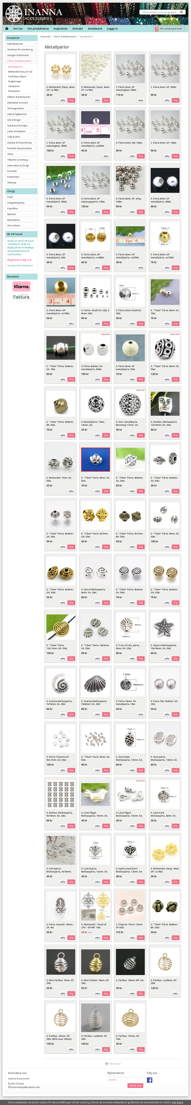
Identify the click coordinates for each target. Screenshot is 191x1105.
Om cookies (13, 225)
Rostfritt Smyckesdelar (22, 148)
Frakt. (10, 197)
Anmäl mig (135, 1085)
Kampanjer (13, 176)
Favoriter (12, 171)
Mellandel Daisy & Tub (20, 71)
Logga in (112, 28)
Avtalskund (95, 28)
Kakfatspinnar (22, 43)
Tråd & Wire (22, 136)
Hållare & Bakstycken (18, 96)
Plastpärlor (14, 91)
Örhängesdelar (22, 108)
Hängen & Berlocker (22, 55)
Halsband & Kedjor (22, 125)
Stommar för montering (22, 49)
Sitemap (11, 182)
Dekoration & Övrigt (18, 165)
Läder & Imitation (22, 131)
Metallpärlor (15, 66)
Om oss (18, 28)
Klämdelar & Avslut (22, 102)
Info (63, 100)
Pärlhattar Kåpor (17, 76)
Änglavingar (14, 81)
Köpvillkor (12, 208)
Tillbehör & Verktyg (17, 159)
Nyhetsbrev (13, 219)
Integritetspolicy (16, 202)
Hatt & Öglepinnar (17, 114)
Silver (10, 154)
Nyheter (11, 214)
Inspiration (61, 28)
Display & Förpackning (22, 142)
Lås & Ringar (22, 119)
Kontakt (78, 28)
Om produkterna (38, 28)
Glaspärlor (14, 86)
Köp (71, 100)
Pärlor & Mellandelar (22, 60)
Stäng (180, 1102)
